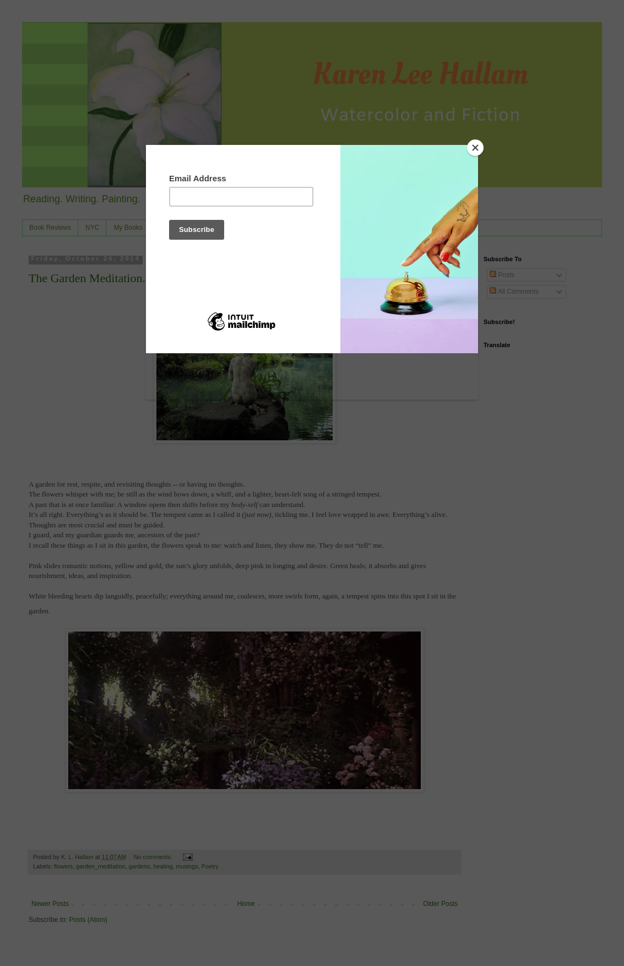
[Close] (475, 147)
